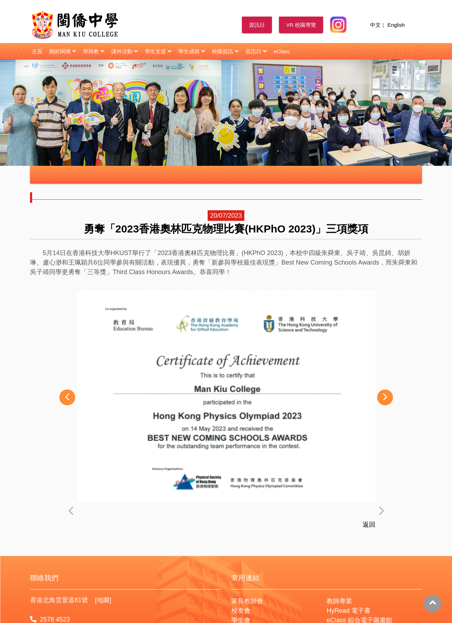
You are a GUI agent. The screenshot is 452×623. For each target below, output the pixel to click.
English (396, 25)
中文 (375, 25)
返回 (369, 562)
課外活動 (124, 51)
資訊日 (257, 25)
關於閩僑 (62, 51)
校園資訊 (225, 51)
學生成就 (191, 51)
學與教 (93, 51)
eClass (282, 51)
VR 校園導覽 (301, 25)
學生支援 (158, 51)
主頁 (37, 51)
